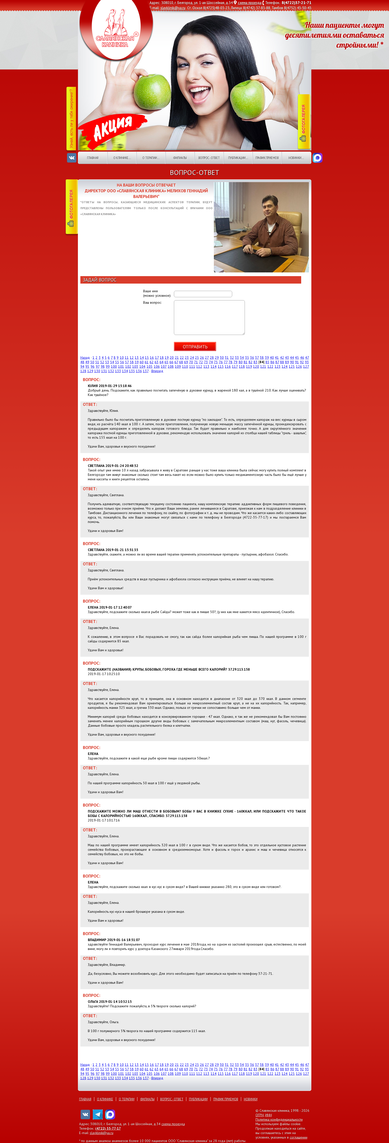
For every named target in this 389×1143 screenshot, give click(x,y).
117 (235, 366)
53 (107, 362)
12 (132, 357)
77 (225, 362)
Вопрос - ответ (209, 158)
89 (287, 362)
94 (82, 366)
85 (267, 362)
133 (118, 371)
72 (201, 362)
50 (92, 362)
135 (132, 371)
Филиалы (180, 158)
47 (307, 357)
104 (142, 366)
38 (262, 357)
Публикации (198, 1099)
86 (272, 362)
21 (177, 357)
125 (292, 366)
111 (192, 366)
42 (282, 357)
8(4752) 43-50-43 (297, 7)
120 (256, 366)
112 (199, 366)
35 (247, 357)
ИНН (268, 1115)
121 (263, 366)
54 (112, 362)
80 (241, 362)
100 (114, 366)
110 (185, 366)
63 (157, 362)
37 (257, 357)
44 (292, 357)
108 (171, 366)
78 (230, 362)
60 (142, 362)
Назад (85, 357)
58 (132, 362)
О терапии (126, 1099)
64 (161, 362)
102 (128, 366)
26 (202, 357)
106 (157, 366)
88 (282, 362)
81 (246, 362)
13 (137, 357)
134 (125, 371)
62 (152, 362)
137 (146, 371)
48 (82, 362)
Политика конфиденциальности (279, 1119)
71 (196, 362)
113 (206, 366)
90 (292, 362)
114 (214, 366)
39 (267, 357)
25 (197, 357)
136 (139, 371)
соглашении (298, 1137)
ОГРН (260, 1115)
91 (297, 362)
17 (157, 357)
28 (212, 357)
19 (167, 357)
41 (277, 357)
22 (182, 357)
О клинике (105, 1099)
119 (249, 366)
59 (137, 362)
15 (147, 357)
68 (181, 362)
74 (211, 362)
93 (307, 362)
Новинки (251, 1099)
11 (127, 357)
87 (277, 362)
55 (117, 362)
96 (93, 366)
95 (87, 366)
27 (207, 357)
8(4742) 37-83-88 (256, 7)
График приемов (267, 158)
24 (192, 357)
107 (163, 366)
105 (150, 366)
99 (108, 366)
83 (256, 362)
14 (142, 357)
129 (90, 371)
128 (83, 371)
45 (297, 357)
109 (178, 366)
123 (278, 366)
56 (122, 362)
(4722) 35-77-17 (108, 1128)
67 (176, 362)
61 (147, 362)
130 (97, 371)
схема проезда (249, 2)
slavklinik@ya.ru (173, 7)
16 (152, 357)
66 (171, 362)
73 (206, 362)
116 (228, 366)
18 (162, 357)
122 (270, 366)
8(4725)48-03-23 (216, 7)
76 (221, 362)
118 (242, 366)
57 (127, 362)
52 (102, 362)
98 (103, 366)
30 (222, 357)
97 (97, 366)
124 (285, 366)
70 (191, 362)
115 (221, 366)
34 (242, 357)
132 (111, 371)
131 (104, 371)
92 (302, 362)
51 (97, 362)
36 (252, 357)
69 (186, 362)
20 (172, 357)
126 (299, 366)
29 (217, 357)
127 (306, 366)
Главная (93, 158)
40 (272, 357)
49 (87, 362)
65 (166, 362)
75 (216, 362)
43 (287, 357)
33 (237, 357)
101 (121, 366)
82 (251, 362)
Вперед (157, 371)
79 (235, 362)
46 (302, 357)
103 (135, 366)
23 (187, 357)
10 (122, 357)
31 (227, 357)
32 (232, 357)
